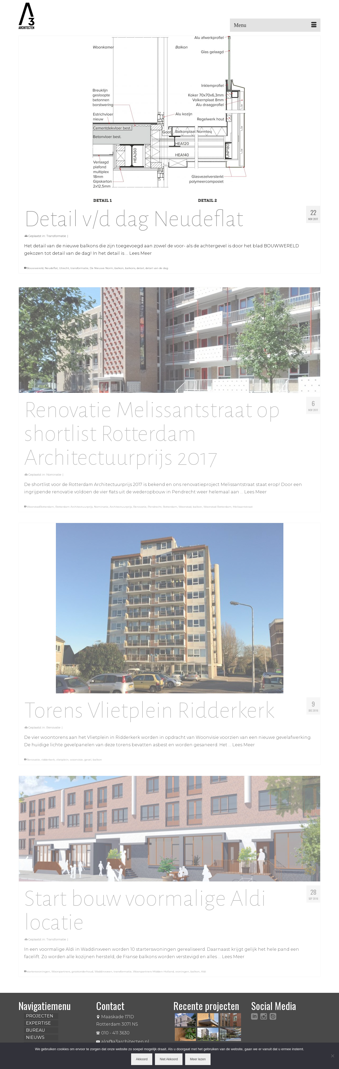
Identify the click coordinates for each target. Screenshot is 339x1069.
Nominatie (53, 477)
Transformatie (56, 236)
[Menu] (275, 25)
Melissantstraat (243, 509)
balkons (130, 268)
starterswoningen (38, 974)
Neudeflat (51, 268)
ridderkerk (48, 762)
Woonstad (185, 509)
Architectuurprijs (121, 509)
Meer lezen (198, 1059)
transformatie (79, 268)
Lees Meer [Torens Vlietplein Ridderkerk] (243, 747)
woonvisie (76, 762)
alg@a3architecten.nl (122, 1041)
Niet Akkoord (169, 1059)
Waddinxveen (103, 974)
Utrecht (64, 268)
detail (140, 268)
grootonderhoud (82, 974)
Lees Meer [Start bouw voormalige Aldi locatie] (233, 959)
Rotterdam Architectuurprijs (74, 509)
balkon (119, 268)
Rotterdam (170, 509)
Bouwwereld (35, 268)
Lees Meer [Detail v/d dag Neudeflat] (140, 253)
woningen (182, 974)
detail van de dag (156, 268)
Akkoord (142, 1059)
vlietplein (62, 762)
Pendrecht (155, 509)
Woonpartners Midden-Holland (153, 974)
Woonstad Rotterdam (217, 509)
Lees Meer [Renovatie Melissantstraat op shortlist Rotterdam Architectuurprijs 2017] (255, 494)
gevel (87, 762)
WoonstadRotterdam (40, 509)
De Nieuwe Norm (101, 268)
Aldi (203, 974)
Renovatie (139, 509)
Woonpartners (60, 974)
